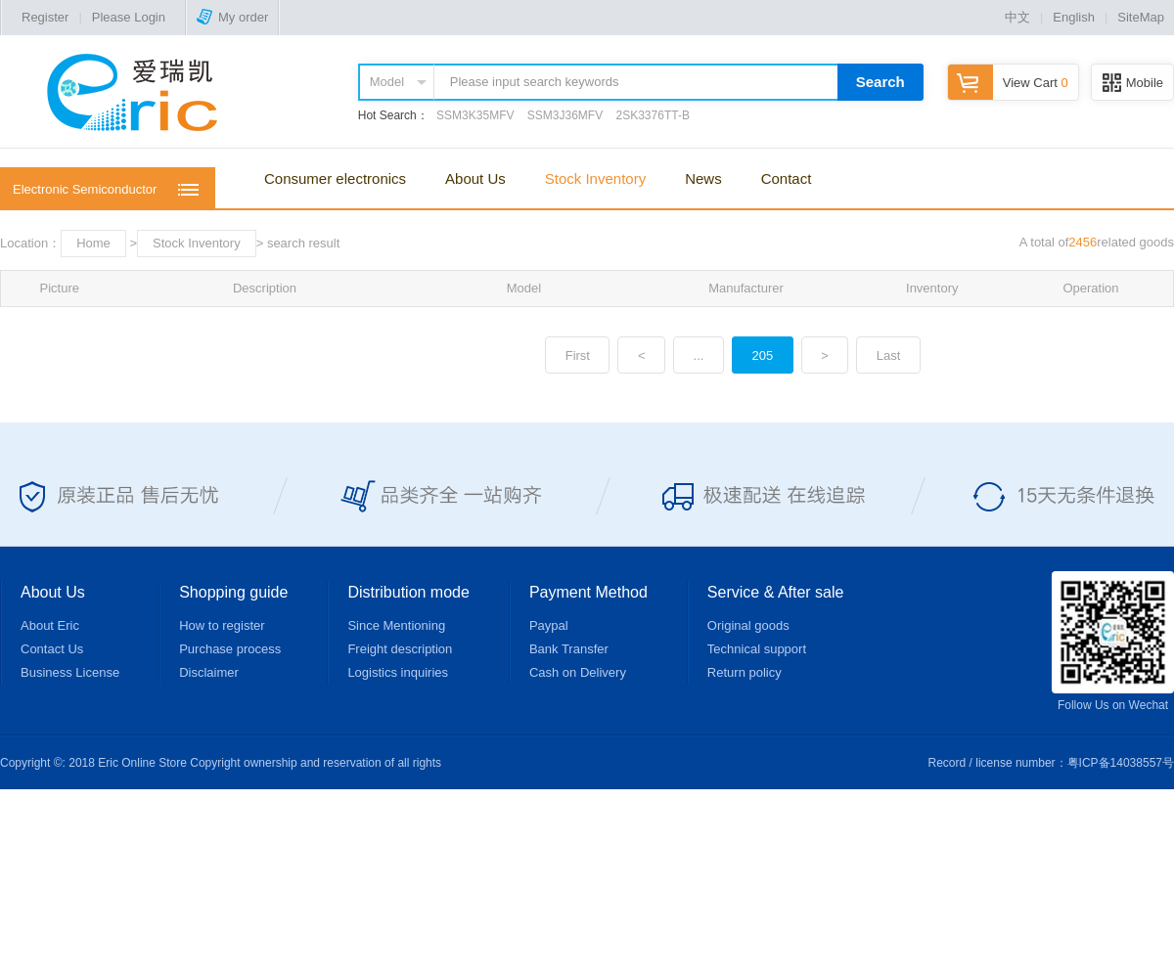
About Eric (50, 625)
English (1074, 17)
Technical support (756, 649)
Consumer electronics (335, 178)
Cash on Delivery (577, 672)
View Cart (1008, 83)
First (577, 355)
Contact (786, 178)
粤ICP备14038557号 (1120, 763)
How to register (221, 625)
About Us (475, 178)
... (699, 355)
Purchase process (230, 649)
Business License (70, 672)
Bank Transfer (569, 649)
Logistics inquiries (397, 672)
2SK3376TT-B (653, 115)
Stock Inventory (595, 178)
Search (880, 81)
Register (45, 17)
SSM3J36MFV (565, 115)
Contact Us (52, 649)
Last (889, 355)
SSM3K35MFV (475, 115)
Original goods (748, 625)
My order (232, 17)
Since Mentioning (396, 625)
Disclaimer (209, 672)
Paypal (548, 625)
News (703, 178)
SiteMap (1140, 17)
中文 (1017, 17)
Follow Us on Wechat (1113, 641)
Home (93, 243)
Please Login (128, 17)
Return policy (744, 672)
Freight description (399, 649)
